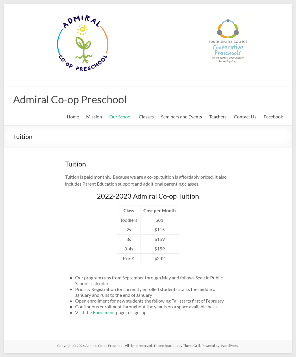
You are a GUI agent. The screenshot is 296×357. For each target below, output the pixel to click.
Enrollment (104, 312)
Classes (146, 116)
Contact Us (245, 116)
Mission (94, 116)
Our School (120, 116)
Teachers (218, 116)
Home (73, 116)
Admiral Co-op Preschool (70, 99)
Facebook (273, 116)
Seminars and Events (181, 116)
